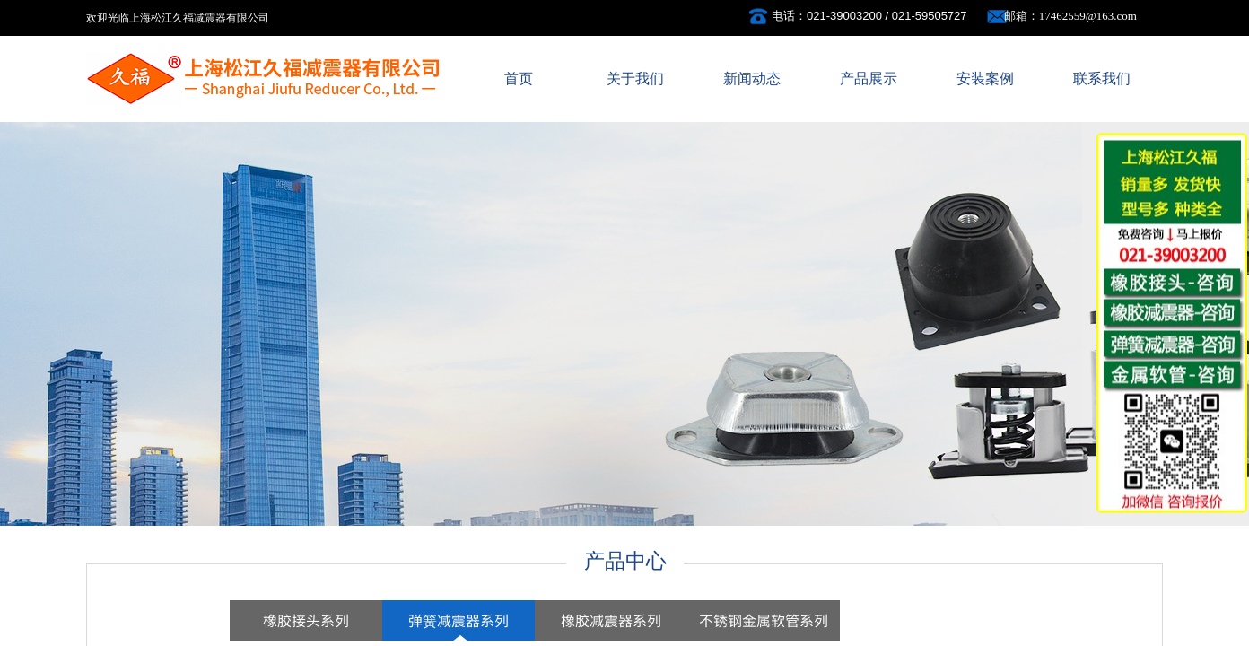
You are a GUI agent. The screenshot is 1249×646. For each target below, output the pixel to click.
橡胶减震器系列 (611, 620)
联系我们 (1102, 78)
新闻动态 (752, 78)
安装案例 (985, 78)
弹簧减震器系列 (458, 620)
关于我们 (635, 78)
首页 (518, 78)
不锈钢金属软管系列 (763, 620)
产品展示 (868, 78)
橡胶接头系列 (306, 620)
